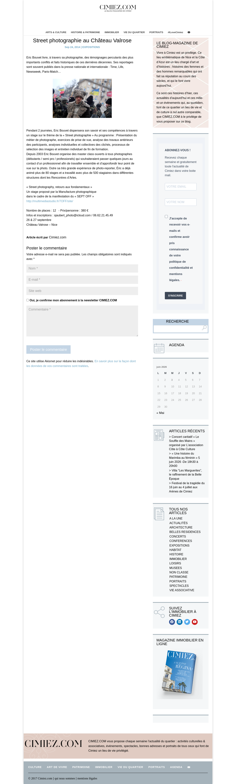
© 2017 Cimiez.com (40, 778)
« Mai (160, 413)
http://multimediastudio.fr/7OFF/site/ (49, 201)
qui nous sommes (65, 778)
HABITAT (175, 549)
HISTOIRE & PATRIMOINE (85, 32)
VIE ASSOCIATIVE (181, 590)
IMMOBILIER (112, 32)
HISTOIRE (176, 554)
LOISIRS (175, 563)
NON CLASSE (178, 572)
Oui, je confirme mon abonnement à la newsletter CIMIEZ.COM (71, 300)
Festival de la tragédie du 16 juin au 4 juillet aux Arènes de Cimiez (187, 487)
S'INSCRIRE (175, 295)
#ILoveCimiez (175, 32)
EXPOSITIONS (91, 47)
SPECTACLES (179, 585)
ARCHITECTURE (180, 527)
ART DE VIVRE (57, 767)
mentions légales (87, 778)
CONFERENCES (180, 540)
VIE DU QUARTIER (134, 32)
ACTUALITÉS (178, 523)
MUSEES (175, 568)
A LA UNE (176, 518)
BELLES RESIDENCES (185, 531)
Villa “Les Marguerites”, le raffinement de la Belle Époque (185, 474)
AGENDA (176, 767)
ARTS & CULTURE (56, 32)
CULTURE (35, 767)
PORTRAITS (156, 32)
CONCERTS (177, 536)
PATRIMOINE (178, 576)
